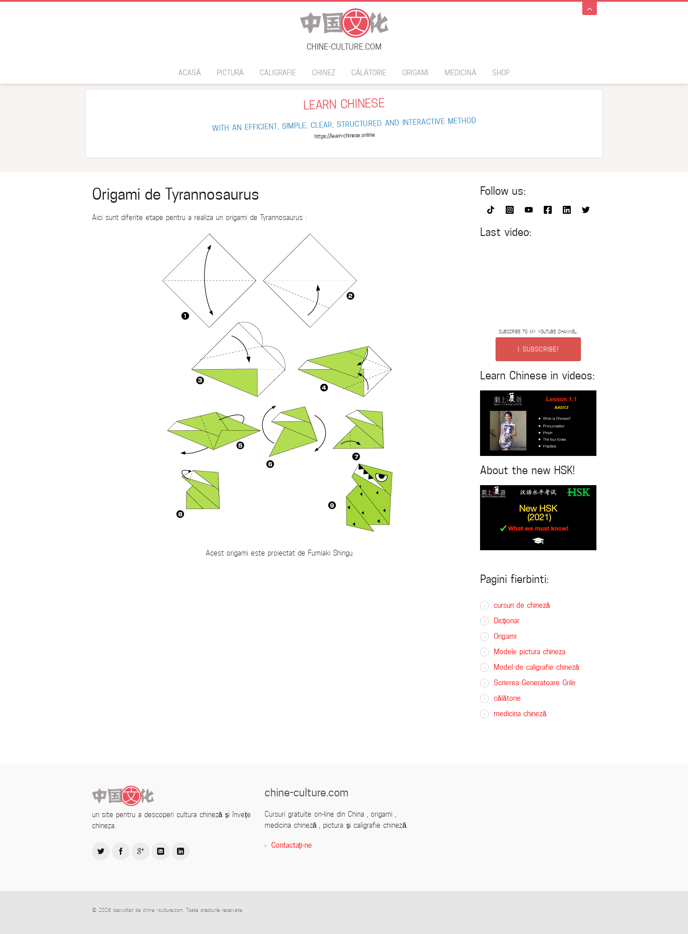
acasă (189, 73)
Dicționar (506, 621)
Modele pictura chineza (529, 652)
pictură (230, 73)
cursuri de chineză (522, 605)
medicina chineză (520, 714)
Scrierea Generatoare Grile (535, 683)
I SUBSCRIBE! (538, 349)
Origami (415, 73)
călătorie (368, 73)
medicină (461, 73)
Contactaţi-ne (291, 845)
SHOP (501, 73)
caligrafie (278, 73)
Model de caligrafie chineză (536, 667)
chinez (323, 73)
